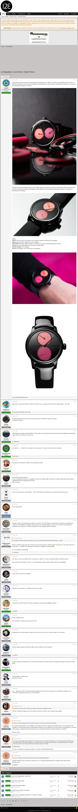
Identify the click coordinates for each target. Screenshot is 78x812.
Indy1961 (72, 786)
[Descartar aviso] (75, 20)
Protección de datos (57, 807)
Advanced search (22, 16)
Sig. (6, 76)
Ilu (73, 782)
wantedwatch (71, 796)
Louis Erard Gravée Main (18, 785)
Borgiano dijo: (16, 738)
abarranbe (71, 791)
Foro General (17, 777)
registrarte (29, 24)
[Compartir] (74, 80)
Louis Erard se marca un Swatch (20, 790)
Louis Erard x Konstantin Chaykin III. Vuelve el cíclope (26, 795)
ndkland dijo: (16, 720)
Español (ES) (4, 807)
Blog (8, 13)
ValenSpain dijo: (16, 706)
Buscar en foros (13, 16)
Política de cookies (67, 807)
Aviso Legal (49, 807)
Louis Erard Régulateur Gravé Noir (21, 776)
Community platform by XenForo (39, 810)
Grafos (29, 13)
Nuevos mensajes (5, 16)
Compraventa (21, 13)
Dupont (72, 777)
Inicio (3, 13)
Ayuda (73, 807)
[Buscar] (73, 13)
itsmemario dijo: (16, 538)
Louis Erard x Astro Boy (17, 781)
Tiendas (14, 13)
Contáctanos (42, 807)
